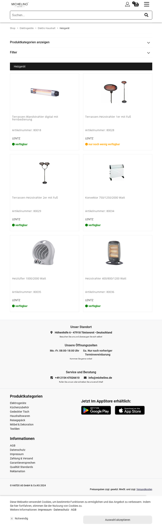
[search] (81, 15)
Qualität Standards (21, 467)
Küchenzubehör (19, 407)
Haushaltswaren (20, 415)
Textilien (15, 428)
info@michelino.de (100, 377)
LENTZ (16, 138)
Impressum (17, 454)
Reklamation (17, 471)
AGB (12, 445)
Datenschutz (17, 449)
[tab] (81, 42)
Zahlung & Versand (21, 458)
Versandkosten (144, 489)
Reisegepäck (17, 420)
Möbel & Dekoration (22, 424)
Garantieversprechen (22, 462)
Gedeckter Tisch (19, 411)
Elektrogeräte (18, 403)
